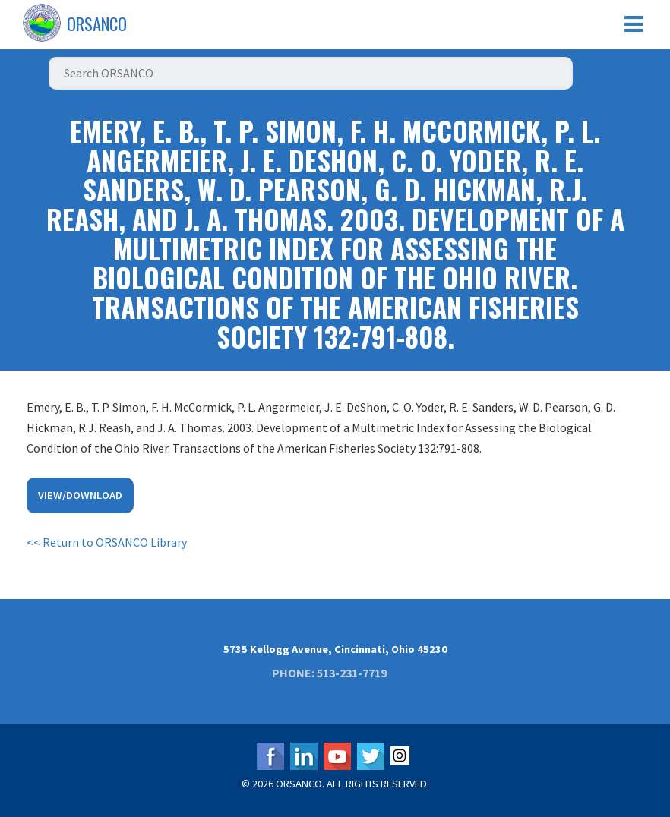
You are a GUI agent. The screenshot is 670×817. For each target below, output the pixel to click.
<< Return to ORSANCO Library (107, 542)
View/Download (80, 495)
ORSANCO (97, 23)
